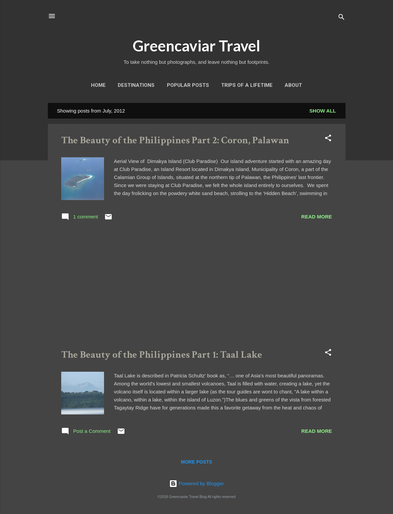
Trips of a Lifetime (247, 85)
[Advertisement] (197, 286)
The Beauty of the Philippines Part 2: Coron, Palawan (175, 140)
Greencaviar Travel (196, 46)
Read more (316, 216)
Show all (322, 111)
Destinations (136, 85)
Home (98, 85)
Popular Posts (188, 85)
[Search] (341, 18)
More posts (196, 462)
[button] (328, 139)
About (293, 85)
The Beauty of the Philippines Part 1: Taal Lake (161, 354)
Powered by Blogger (196, 483)
